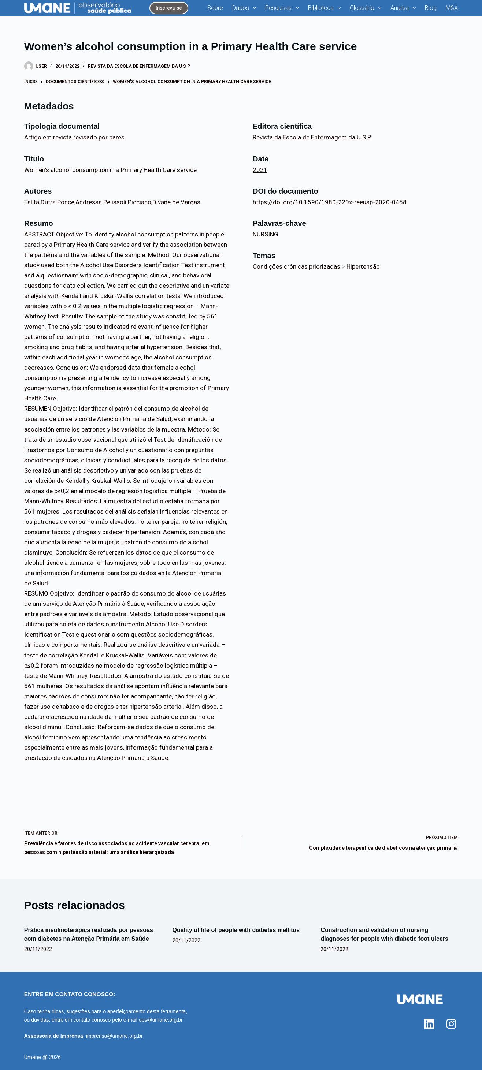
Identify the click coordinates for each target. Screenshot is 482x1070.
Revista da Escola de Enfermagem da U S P (139, 66)
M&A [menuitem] (452, 7)
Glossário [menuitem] (367, 8)
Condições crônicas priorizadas (296, 266)
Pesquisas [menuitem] (283, 8)
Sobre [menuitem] (215, 7)
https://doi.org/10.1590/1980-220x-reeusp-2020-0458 (330, 202)
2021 (260, 170)
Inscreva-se (169, 8)
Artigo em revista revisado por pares (74, 137)
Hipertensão (363, 266)
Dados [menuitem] (245, 8)
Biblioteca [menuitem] (326, 8)
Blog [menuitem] (431, 7)
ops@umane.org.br (161, 1020)
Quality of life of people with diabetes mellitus (236, 930)
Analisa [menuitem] (404, 8)
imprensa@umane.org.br (114, 1036)
